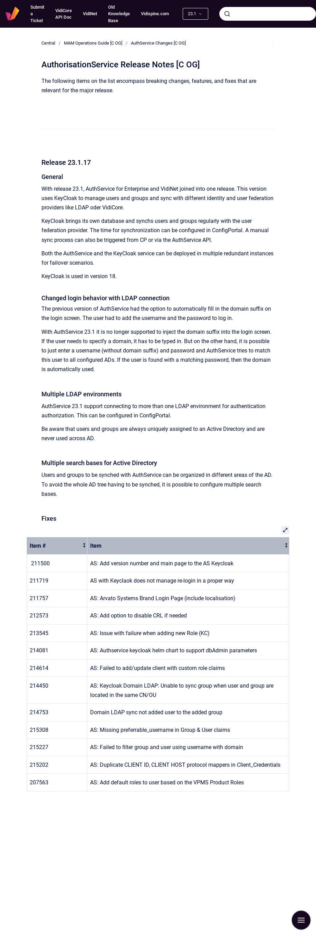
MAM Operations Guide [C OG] (93, 43)
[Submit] (227, 13)
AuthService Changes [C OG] (158, 43)
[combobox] (268, 13)
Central (48, 43)
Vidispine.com (155, 13)
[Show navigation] (301, 920)
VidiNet (90, 13)
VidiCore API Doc (63, 14)
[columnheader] (57, 546)
